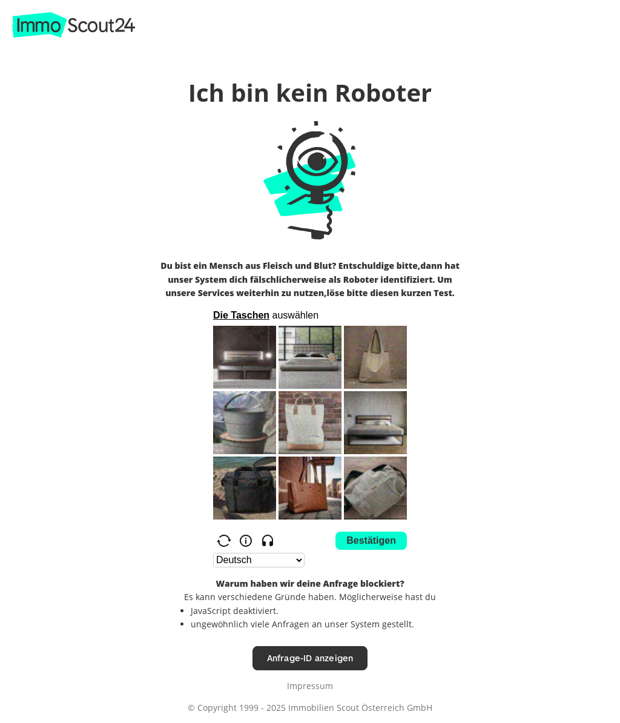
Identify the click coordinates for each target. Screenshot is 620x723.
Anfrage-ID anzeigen (310, 658)
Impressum (310, 686)
